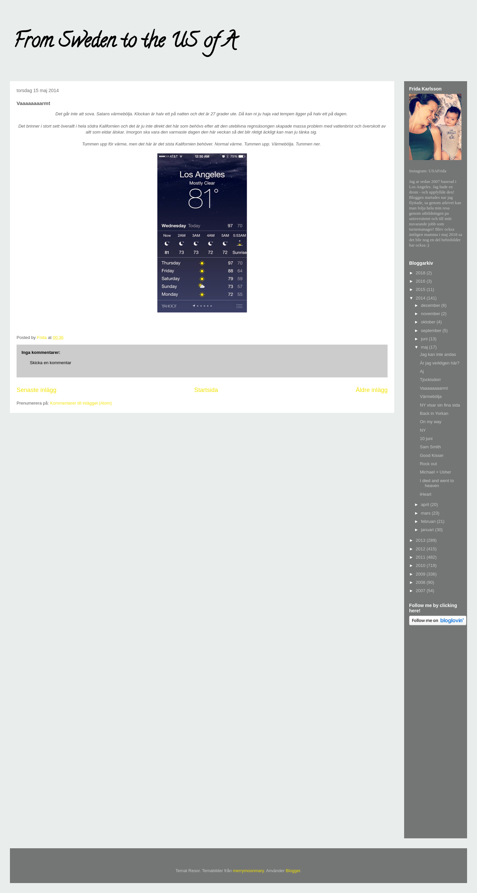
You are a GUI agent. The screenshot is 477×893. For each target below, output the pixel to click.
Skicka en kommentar (50, 362)
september (432, 330)
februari (429, 521)
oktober (429, 321)
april (425, 504)
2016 (421, 281)
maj (425, 347)
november (431, 313)
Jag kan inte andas (438, 354)
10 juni (426, 438)
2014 (421, 298)
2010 (421, 565)
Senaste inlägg (36, 390)
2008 (421, 582)
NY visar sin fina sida (440, 405)
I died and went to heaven (437, 483)
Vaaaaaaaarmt (434, 388)
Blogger (293, 870)
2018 (421, 272)
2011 (421, 557)
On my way (430, 421)
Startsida (206, 390)
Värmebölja (431, 396)
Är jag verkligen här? (439, 363)
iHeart (425, 494)
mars (426, 513)
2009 (421, 574)
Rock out (428, 463)
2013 (421, 540)
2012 (421, 548)
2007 (421, 590)
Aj (422, 371)
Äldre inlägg (372, 390)
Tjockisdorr (430, 379)
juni (425, 338)
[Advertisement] (435, 733)
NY (423, 430)
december (431, 305)
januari (428, 529)
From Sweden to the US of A (124, 42)
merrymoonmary (248, 870)
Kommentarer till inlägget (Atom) (81, 403)
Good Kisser (432, 455)
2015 (421, 289)
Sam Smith (430, 446)
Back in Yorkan (434, 413)
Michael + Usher (435, 472)
